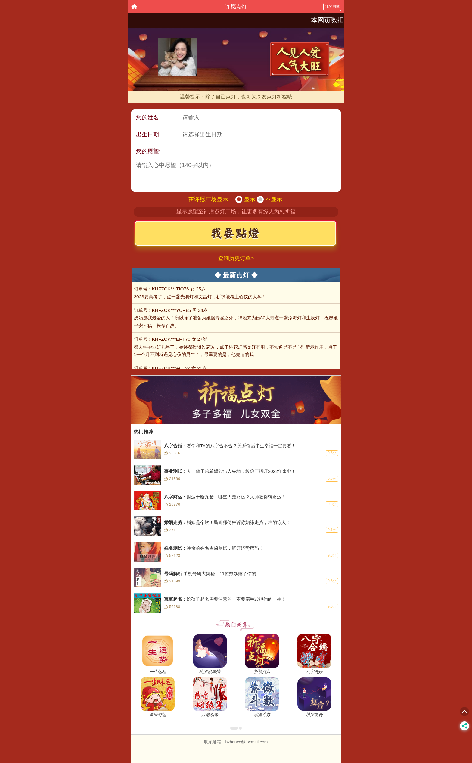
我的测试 (332, 7)
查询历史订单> (236, 258)
